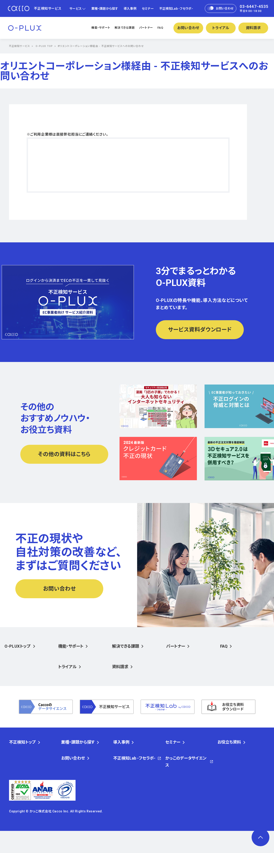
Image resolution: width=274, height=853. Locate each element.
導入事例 (130, 8)
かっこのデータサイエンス (185, 761)
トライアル (220, 28)
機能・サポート (100, 27)
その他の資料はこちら (64, 454)
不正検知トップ (22, 742)
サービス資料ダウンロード (200, 330)
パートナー (146, 27)
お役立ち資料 (229, 742)
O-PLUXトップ (18, 646)
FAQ (160, 27)
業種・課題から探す (104, 8)
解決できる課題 (125, 27)
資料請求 (253, 28)
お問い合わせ (220, 8)
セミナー (148, 8)
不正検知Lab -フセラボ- (176, 8)
